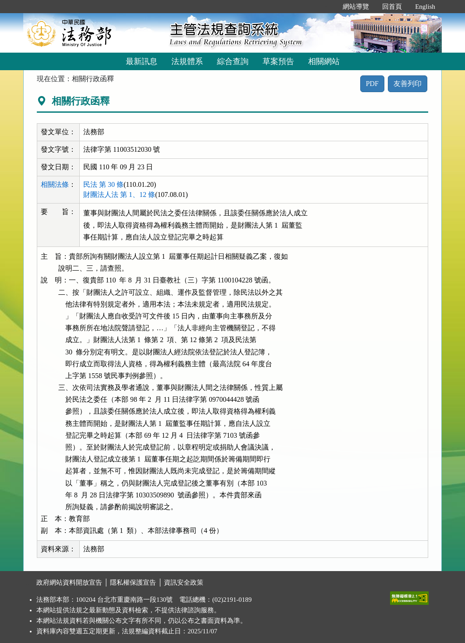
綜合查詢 (232, 61)
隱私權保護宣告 (133, 582)
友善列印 (408, 83)
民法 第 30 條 (103, 184)
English (425, 6)
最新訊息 (141, 61)
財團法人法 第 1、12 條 (119, 194)
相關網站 (324, 61)
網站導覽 (356, 6)
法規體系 (187, 61)
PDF (372, 83)
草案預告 (278, 61)
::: (327, 6)
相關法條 (55, 184)
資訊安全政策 (183, 582)
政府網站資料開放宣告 (69, 582)
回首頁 (392, 6)
